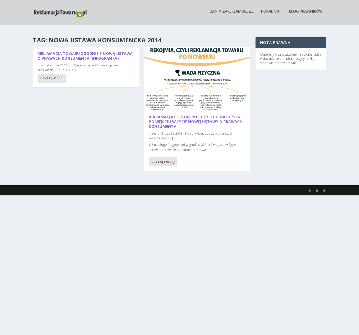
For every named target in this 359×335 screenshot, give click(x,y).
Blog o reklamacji (84, 66)
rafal (49, 66)
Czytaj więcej (51, 78)
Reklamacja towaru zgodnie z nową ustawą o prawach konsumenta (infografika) (85, 56)
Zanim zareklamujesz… (232, 14)
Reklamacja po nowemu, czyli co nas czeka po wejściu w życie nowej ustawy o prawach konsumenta (196, 122)
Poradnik (270, 14)
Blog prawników (306, 14)
